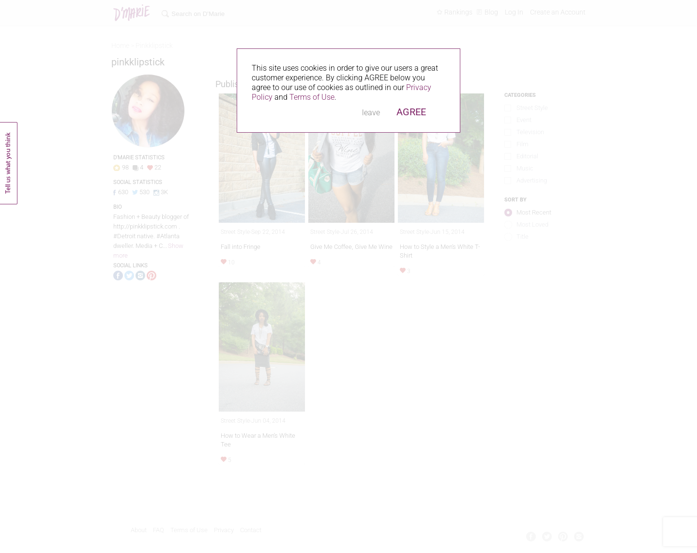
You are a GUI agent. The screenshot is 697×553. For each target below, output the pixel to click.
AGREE (411, 112)
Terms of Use (311, 97)
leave (371, 112)
